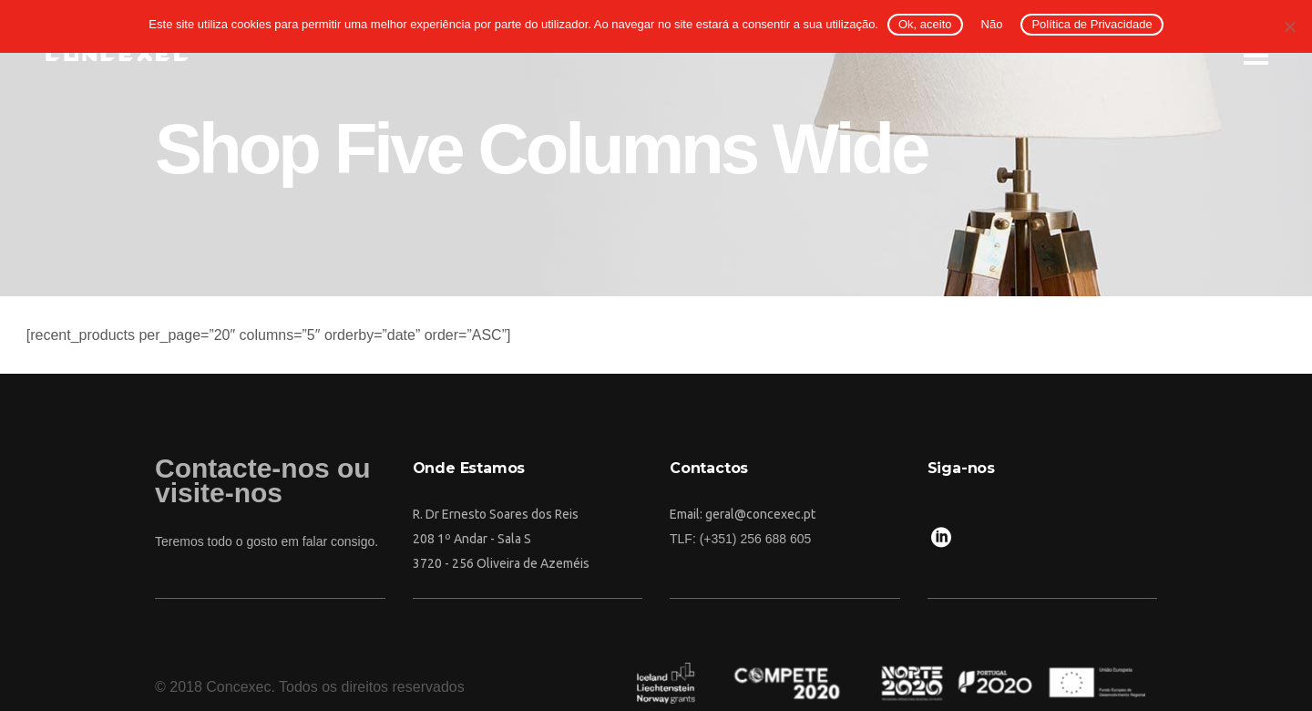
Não (992, 24)
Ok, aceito (925, 24)
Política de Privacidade (1091, 24)
